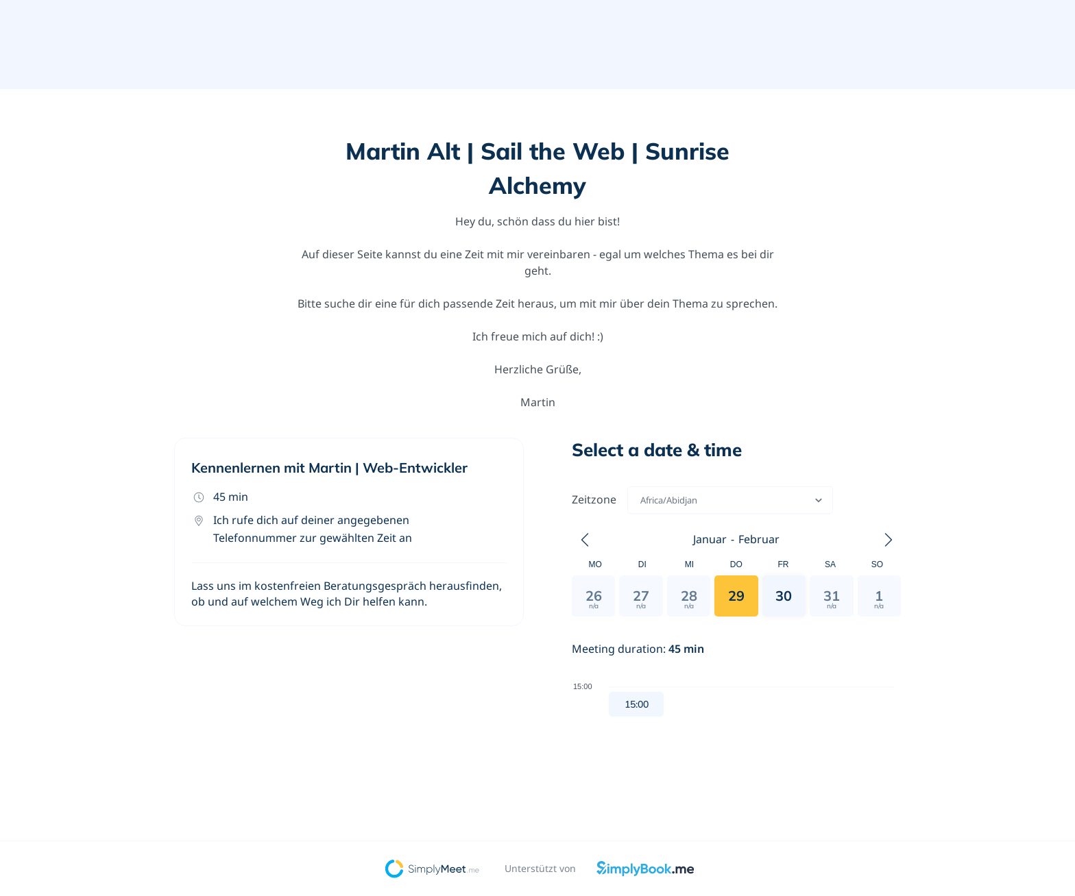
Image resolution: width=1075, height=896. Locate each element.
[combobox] (641, 500)
